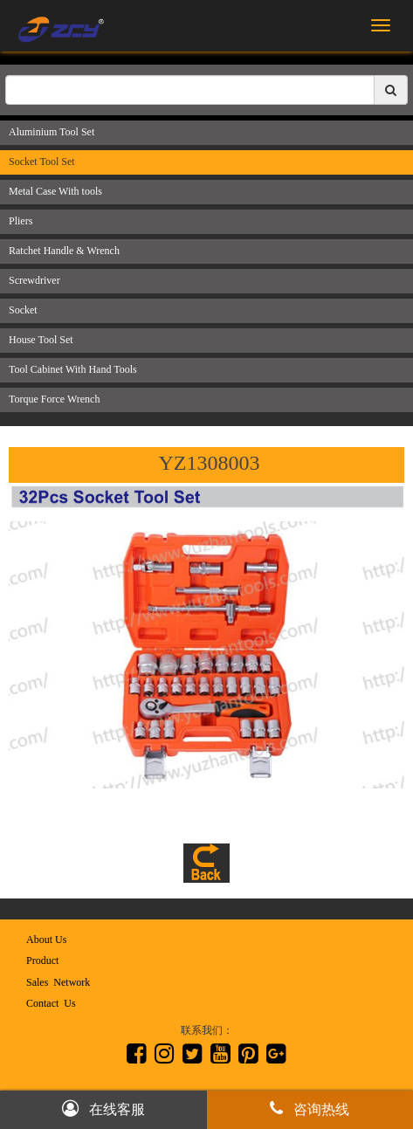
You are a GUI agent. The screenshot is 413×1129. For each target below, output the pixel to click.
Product (42, 960)
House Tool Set (41, 340)
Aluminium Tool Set (51, 132)
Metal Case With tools (55, 191)
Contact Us (51, 1003)
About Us (46, 939)
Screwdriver (34, 280)
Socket (23, 310)
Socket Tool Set (42, 161)
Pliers (20, 221)
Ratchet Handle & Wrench (64, 250)
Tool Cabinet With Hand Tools (73, 369)
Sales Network (58, 982)
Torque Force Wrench (54, 399)
